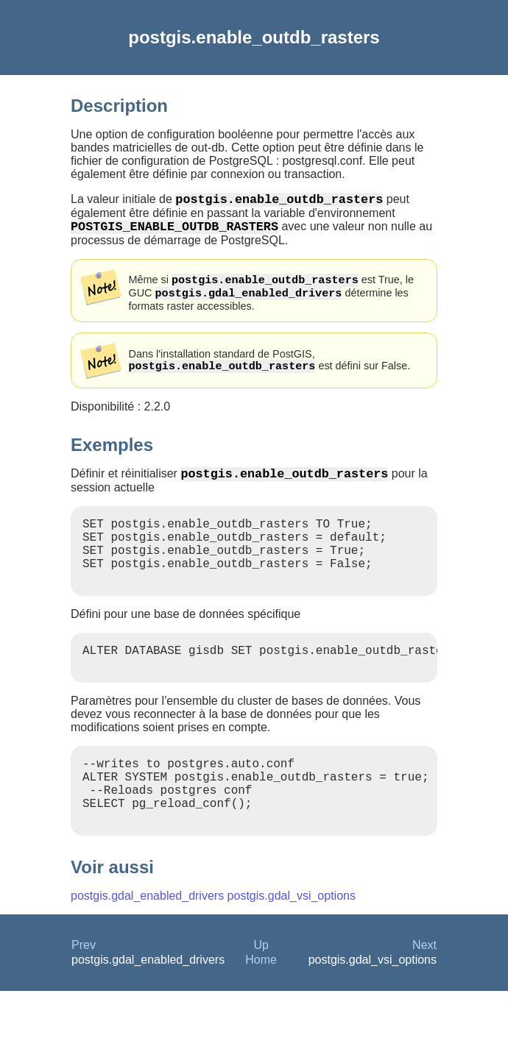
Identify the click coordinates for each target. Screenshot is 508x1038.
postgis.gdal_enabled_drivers (147, 942)
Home (261, 1006)
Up (260, 992)
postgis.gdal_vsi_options (291, 942)
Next (424, 992)
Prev (83, 992)
